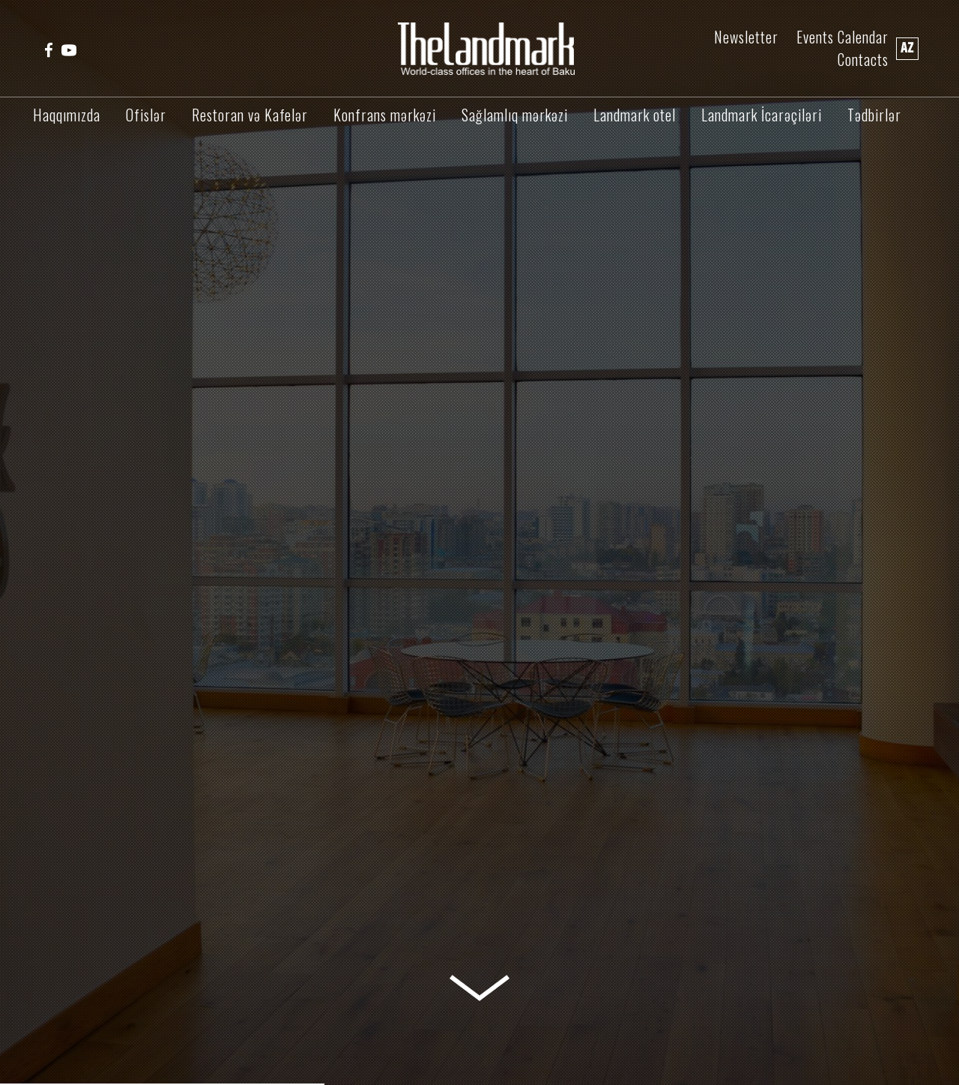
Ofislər (146, 114)
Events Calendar (842, 37)
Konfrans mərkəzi (384, 114)
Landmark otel (634, 114)
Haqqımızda (66, 114)
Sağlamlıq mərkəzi (515, 114)
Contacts (863, 59)
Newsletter (746, 37)
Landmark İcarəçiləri (761, 114)
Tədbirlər (874, 114)
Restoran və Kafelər (250, 114)
